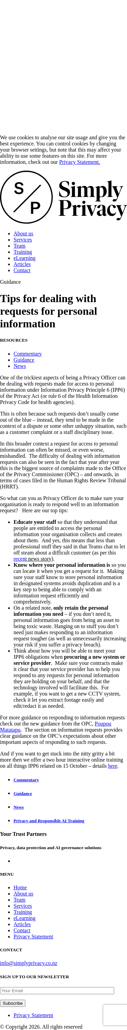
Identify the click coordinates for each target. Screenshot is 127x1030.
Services (23, 240)
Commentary (28, 354)
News (20, 366)
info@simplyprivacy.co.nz (28, 963)
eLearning (25, 258)
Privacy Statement (33, 936)
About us (23, 233)
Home (20, 887)
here (113, 766)
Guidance (24, 360)
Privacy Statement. (79, 162)
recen (19, 559)
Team (19, 246)
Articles (22, 264)
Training (23, 252)
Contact (22, 270)
